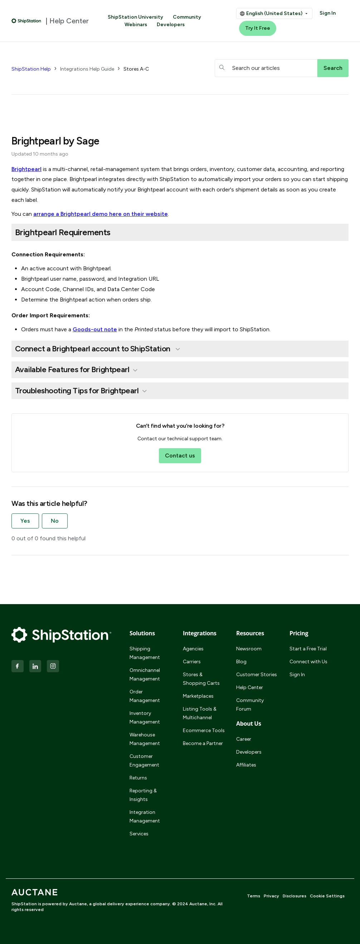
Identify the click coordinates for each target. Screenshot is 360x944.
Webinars (136, 25)
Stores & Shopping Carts (201, 679)
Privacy (271, 895)
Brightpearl (26, 169)
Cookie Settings (327, 895)
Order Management (145, 696)
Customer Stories (256, 675)
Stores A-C (136, 69)
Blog (241, 662)
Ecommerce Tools (204, 730)
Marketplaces (198, 696)
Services (139, 834)
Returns (138, 778)
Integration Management (145, 816)
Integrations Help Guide (87, 69)
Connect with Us (308, 662)
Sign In (328, 13)
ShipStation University (135, 17)
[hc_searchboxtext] (266, 68)
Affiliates (246, 765)
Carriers (192, 662)
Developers (171, 25)
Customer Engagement (144, 760)
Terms (253, 895)
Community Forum (250, 704)
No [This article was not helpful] (55, 520)
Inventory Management (145, 717)
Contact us (180, 455)
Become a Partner (203, 743)
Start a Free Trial (308, 649)
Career (243, 739)
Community (187, 17)
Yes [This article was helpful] (25, 520)
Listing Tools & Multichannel (200, 713)
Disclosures (294, 895)
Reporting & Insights (143, 795)
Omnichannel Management (145, 674)
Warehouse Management (145, 739)
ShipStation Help (31, 69)
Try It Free (257, 28)
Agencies (193, 649)
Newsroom (249, 649)
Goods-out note (95, 329)
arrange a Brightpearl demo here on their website (100, 213)
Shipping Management (145, 653)
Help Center (249, 687)
